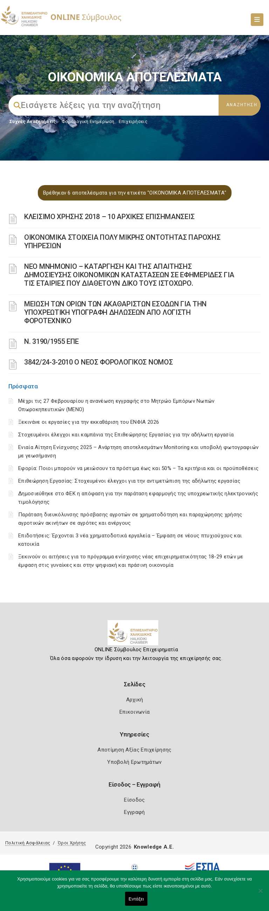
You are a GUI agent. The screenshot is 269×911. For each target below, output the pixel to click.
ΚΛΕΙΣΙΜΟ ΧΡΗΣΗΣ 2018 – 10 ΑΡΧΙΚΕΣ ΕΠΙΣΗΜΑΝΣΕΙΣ (109, 216)
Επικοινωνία (134, 712)
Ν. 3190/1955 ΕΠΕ (51, 341)
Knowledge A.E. (154, 847)
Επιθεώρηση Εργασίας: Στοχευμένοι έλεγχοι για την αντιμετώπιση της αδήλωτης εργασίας (129, 481)
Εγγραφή (134, 812)
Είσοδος (134, 800)
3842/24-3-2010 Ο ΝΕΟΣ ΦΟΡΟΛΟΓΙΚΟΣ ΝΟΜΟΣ (98, 362)
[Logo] (135, 635)
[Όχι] (260, 894)
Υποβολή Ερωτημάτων (134, 762)
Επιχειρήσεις (133, 121)
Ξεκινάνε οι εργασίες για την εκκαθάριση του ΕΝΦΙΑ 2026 (88, 422)
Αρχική (134, 699)
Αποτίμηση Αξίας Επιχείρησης (134, 750)
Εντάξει (136, 899)
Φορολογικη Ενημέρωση (88, 121)
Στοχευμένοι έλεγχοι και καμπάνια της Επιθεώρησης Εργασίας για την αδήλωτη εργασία (126, 434)
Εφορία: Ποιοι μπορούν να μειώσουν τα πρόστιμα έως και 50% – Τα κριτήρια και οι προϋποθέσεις (138, 468)
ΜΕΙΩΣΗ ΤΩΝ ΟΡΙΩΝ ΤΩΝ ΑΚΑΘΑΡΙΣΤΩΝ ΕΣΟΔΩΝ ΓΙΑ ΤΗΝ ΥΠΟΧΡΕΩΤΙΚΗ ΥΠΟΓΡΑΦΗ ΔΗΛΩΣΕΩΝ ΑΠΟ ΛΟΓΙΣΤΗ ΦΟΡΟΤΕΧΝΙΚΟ (115, 312)
